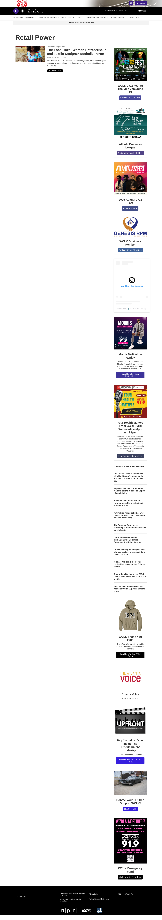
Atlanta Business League (130, 150)
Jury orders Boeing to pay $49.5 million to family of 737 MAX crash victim (130, 581)
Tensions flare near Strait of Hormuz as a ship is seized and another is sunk (128, 508)
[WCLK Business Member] (130, 231)
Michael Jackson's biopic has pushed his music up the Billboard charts (130, 569)
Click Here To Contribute (130, 882)
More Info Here (130, 213)
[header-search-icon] (132, 6)
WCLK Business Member (130, 248)
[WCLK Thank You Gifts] (130, 620)
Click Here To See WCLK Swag (130, 660)
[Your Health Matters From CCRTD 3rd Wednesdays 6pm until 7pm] (130, 406)
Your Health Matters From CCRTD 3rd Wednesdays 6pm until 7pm (130, 432)
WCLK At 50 (66, 23)
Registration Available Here (130, 158)
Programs (18, 23)
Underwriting (117, 23)
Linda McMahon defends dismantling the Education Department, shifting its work (127, 544)
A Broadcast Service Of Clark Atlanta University (72, 899)
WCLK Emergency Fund (130, 875)
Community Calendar (49, 23)
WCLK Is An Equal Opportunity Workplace (70, 905)
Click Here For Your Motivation (130, 380)
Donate (143, 6)
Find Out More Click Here (130, 255)
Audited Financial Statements (99, 904)
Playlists (29, 23)
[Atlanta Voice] (130, 682)
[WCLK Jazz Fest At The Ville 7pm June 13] (130, 69)
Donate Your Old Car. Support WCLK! (130, 806)
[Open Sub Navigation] (36, 23)
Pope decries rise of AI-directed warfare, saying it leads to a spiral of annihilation (129, 495)
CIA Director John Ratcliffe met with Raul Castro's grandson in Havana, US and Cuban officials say (128, 482)
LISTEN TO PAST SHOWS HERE (130, 765)
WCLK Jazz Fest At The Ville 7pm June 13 (130, 94)
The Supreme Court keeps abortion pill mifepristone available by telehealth (130, 532)
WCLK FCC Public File (125, 899)
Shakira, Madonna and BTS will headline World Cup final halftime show (129, 593)
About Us (133, 23)
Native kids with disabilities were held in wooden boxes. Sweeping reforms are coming (129, 520)
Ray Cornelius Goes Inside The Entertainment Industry (130, 750)
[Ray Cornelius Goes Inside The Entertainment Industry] (130, 726)
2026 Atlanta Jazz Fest (130, 206)
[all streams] (141, 15)
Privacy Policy (93, 899)
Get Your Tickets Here (130, 102)
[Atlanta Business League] (130, 128)
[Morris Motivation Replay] (130, 338)
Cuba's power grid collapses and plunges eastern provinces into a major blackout (129, 557)
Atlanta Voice (130, 699)
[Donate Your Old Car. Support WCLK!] (130, 788)
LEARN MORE (130, 813)
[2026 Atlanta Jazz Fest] (130, 183)
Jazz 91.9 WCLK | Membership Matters (81, 28)
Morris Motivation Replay (130, 361)
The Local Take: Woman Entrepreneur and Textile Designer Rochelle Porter (76, 56)
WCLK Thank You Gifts (130, 643)
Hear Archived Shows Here (130, 461)
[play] (16, 16)
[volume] (22, 15)
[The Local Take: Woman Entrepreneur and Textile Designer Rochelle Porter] (30, 59)
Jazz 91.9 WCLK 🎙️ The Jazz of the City (129, 314)
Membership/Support (96, 23)
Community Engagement (56, 51)
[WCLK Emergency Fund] (130, 845)
